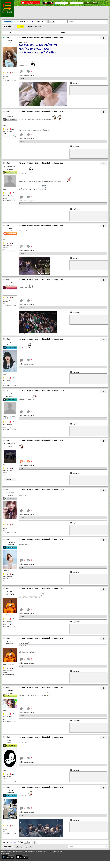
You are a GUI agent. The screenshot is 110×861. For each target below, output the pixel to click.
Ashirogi (10, 790)
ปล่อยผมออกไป (9, 444)
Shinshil (10, 228)
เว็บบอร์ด (40, 851)
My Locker (75, 83)
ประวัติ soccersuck (48, 851)
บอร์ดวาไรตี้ (38, 26)
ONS (9, 114)
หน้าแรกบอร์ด (29, 26)
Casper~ (10, 740)
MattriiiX (10, 691)
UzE (9, 342)
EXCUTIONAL (9, 542)
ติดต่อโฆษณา (58, 851)
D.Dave (9, 592)
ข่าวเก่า (9, 851)
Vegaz (10, 40)
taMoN (9, 394)
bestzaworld (10, 493)
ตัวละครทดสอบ (9, 166)
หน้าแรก (3, 851)
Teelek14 (21, 78)
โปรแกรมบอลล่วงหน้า (31, 851)
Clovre (10, 283)
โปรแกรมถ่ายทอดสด (17, 851)
